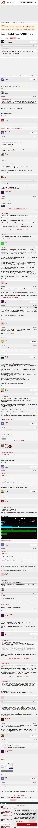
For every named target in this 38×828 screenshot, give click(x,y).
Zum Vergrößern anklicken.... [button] (19, 440)
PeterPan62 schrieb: (5, 507)
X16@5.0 (11, 731)
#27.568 (36, 739)
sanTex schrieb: (4, 347)
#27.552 (36, 327)
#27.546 (36, 158)
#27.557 (36, 450)
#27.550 (36, 286)
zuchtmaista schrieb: (5, 704)
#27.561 (36, 548)
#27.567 (36, 723)
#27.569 (36, 755)
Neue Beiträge (8, 22)
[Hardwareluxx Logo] (8, 2)
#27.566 (36, 701)
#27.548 (36, 196)
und (8, 419)
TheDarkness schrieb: (6, 742)
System (34, 79)
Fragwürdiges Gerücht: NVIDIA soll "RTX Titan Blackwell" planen (19, 805)
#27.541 (36, 45)
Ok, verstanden (26, 824)
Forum (2, 22)
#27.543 (36, 96)
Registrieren (21, 22)
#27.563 (36, 593)
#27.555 (36, 393)
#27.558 (36, 470)
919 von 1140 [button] (13, 38)
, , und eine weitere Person (12, 128)
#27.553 (36, 345)
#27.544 (36, 123)
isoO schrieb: (4, 139)
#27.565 (36, 637)
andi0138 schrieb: (5, 681)
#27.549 (36, 247)
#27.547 (36, 180)
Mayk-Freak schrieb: (5, 48)
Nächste (19, 38)
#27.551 (36, 305)
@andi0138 (3, 198)
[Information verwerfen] (36, 25)
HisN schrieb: (4, 183)
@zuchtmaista (21, 329)
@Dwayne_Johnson (5, 604)
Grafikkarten (16, 807)
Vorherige (6, 38)
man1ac (15, 808)
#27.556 (36, 427)
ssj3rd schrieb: (4, 580)
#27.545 (36, 136)
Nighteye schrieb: (5, 396)
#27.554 (36, 360)
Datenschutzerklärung (18, 821)
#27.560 (36, 504)
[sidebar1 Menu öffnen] (35, 2)
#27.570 (36, 782)
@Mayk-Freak (3, 160)
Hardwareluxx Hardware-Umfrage (26, 26)
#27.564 (36, 619)
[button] (4, 22)
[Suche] (21, 2)
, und (10, 297)
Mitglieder (15, 22)
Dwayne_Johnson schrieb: (7, 452)
